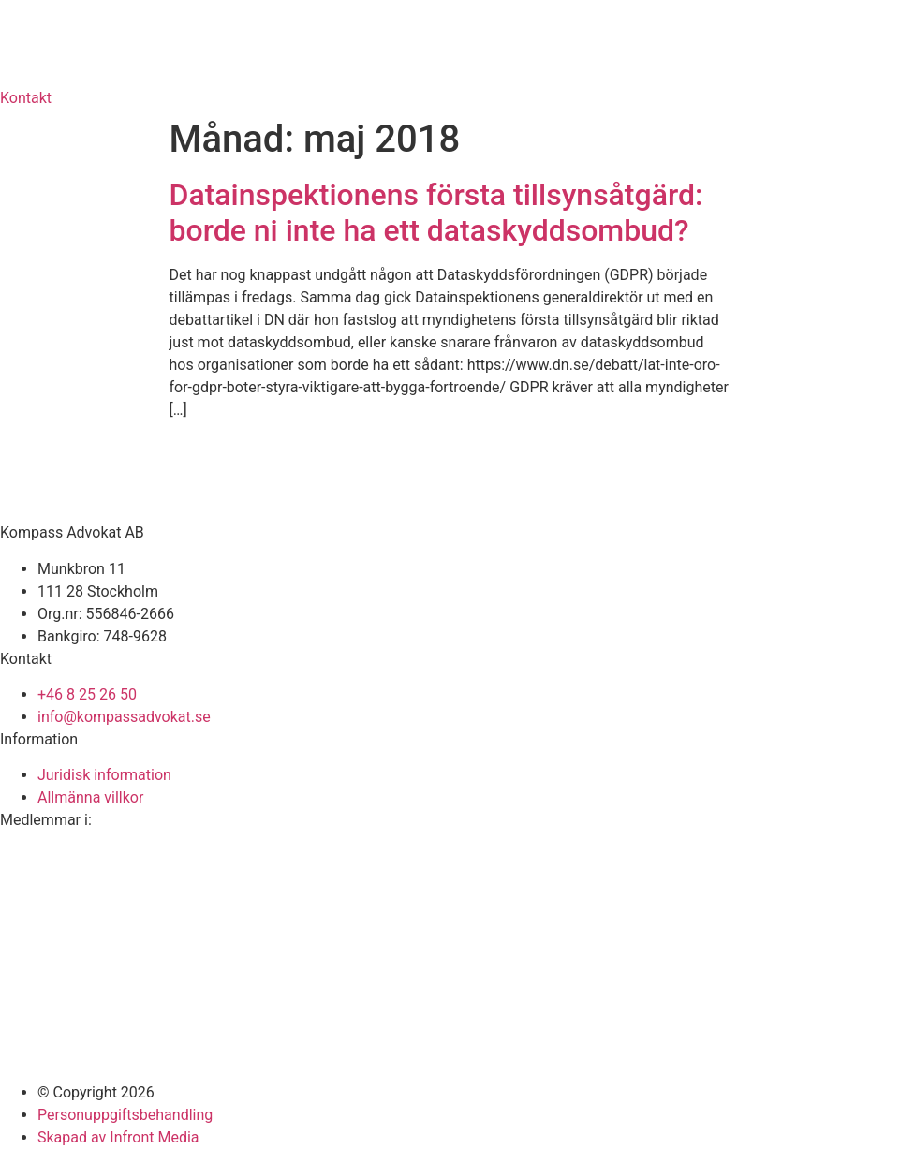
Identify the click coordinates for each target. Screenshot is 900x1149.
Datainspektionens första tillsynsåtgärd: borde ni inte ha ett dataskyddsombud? (436, 212)
